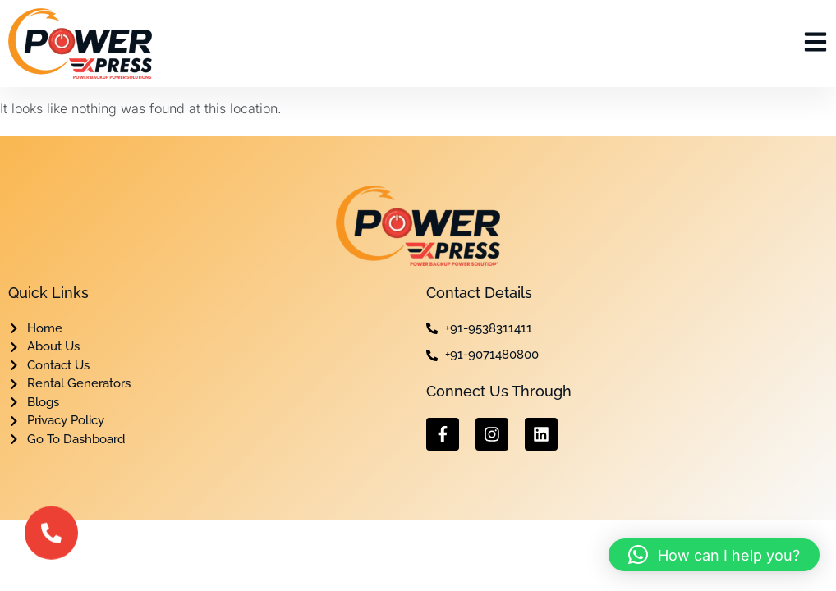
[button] (714, 554)
